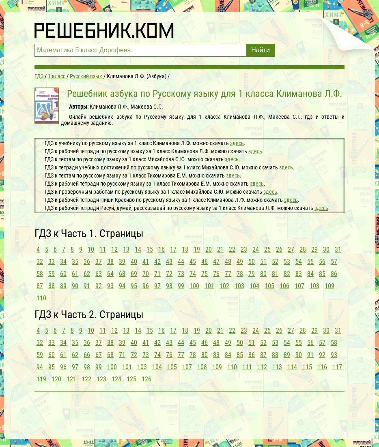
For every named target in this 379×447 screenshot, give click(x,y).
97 (157, 286)
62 (87, 274)
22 (232, 249)
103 (239, 286)
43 (169, 261)
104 (254, 286)
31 (338, 249)
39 (122, 261)
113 (277, 367)
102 (224, 286)
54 (298, 261)
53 (287, 261)
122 (86, 379)
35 (75, 261)
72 (169, 274)
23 (244, 249)
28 (302, 249)
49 (240, 261)
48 (228, 261)
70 (145, 274)
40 (134, 261)
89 (63, 286)
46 (204, 261)
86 (334, 274)
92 (98, 286)
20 (208, 249)
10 (91, 249)
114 (292, 367)
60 (63, 274)
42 (157, 261)
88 (51, 286)
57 (334, 261)
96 (145, 286)
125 (131, 379)
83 (298, 274)
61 (75, 274)
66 (87, 355)
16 (161, 249)
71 (157, 274)
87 (40, 286)
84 (310, 274)
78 (240, 274)
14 (138, 249)
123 (101, 379)
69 (134, 274)
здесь (237, 143)
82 (287, 274)
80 (263, 274)
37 (98, 261)
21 (220, 249)
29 (314, 249)
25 (267, 249)
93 (110, 286)
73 (181, 274)
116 (322, 367)
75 (204, 274)
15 (149, 249)
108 (314, 286)
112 (262, 367)
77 (228, 274)
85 (322, 274)
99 (181, 286)
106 (284, 286)
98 (169, 286)
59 (51, 274)
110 (41, 298)
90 (75, 286)
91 (87, 286)
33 (51, 261)
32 (40, 261)
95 (134, 286)
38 (110, 261)
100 (194, 286)
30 (326, 249)
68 (122, 274)
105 (269, 286)
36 (87, 261)
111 (247, 367)
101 (209, 286)
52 (275, 261)
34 (63, 261)
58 (40, 274)
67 (98, 355)
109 (329, 286)
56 (322, 261)
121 (71, 379)
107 (299, 286)
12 (114, 249)
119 (41, 379)
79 (251, 274)
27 (291, 249)
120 (56, 379)
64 (110, 274)
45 (193, 261)
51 (263, 261)
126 (146, 379)
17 (173, 249)
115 (307, 367)
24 (255, 249)
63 (98, 274)
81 (275, 274)
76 (216, 274)
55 (310, 261)
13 (126, 249)
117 (337, 367)
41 (145, 261)
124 (116, 379)
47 (216, 261)
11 (102, 249)
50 (251, 261)
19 (197, 249)
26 (279, 249)
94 (122, 286)
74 (193, 274)
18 (185, 249)
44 (181, 261)
